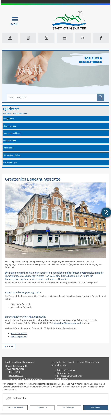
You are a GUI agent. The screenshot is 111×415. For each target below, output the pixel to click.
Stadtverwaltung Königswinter (20, 362)
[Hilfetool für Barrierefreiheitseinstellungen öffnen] (106, 212)
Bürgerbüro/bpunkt (66, 370)
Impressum (42, 407)
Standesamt (63, 378)
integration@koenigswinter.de (68, 323)
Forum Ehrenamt (19, 333)
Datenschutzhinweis (15, 407)
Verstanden (95, 407)
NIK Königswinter (19, 336)
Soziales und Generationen (69, 375)
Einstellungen (68, 407)
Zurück (8, 347)
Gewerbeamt (63, 373)
